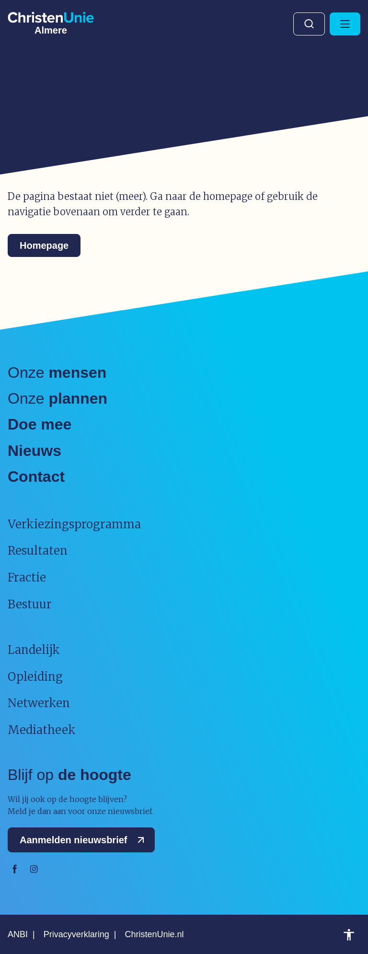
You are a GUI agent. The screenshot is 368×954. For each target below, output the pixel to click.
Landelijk (34, 649)
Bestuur (30, 604)
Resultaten (38, 550)
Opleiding (35, 676)
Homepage (44, 245)
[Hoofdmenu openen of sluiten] (345, 23)
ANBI (18, 934)
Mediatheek (42, 729)
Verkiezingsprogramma (74, 524)
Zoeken (309, 24)
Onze (57, 372)
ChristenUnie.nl (154, 934)
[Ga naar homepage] (51, 21)
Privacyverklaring (76, 934)
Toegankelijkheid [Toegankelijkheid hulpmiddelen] (349, 935)
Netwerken (39, 703)
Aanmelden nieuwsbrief (84, 840)
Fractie (27, 577)
